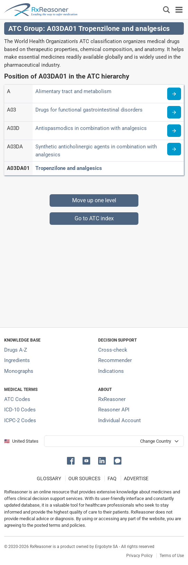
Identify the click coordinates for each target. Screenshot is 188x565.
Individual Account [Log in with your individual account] (119, 420)
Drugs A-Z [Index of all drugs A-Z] (15, 350)
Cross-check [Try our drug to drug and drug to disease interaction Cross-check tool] (112, 350)
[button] (72, 460)
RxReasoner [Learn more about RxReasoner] (112, 399)
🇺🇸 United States (21, 441)
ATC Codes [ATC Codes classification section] (17, 399)
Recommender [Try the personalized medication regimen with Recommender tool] (115, 360)
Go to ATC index (94, 218)
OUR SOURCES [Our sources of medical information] (84, 478)
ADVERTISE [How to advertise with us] (136, 478)
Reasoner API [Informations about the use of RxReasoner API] (113, 410)
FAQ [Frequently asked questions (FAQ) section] (112, 478)
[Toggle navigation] (179, 10)
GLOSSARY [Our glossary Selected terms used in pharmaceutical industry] (49, 478)
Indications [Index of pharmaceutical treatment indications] (111, 371)
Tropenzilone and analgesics (68, 168)
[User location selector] (114, 441)
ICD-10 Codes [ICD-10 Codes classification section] (20, 410)
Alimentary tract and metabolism (73, 91)
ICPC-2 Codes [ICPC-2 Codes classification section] (20, 420)
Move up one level (94, 200)
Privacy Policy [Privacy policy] (139, 555)
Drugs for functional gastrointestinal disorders (89, 110)
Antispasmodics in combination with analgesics (91, 128)
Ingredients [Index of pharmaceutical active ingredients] (17, 360)
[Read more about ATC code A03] (174, 112)
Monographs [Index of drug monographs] (18, 371)
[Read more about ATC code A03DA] (174, 149)
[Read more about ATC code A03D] (174, 130)
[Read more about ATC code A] (174, 94)
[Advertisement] (94, 273)
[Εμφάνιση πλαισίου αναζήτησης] (166, 10)
